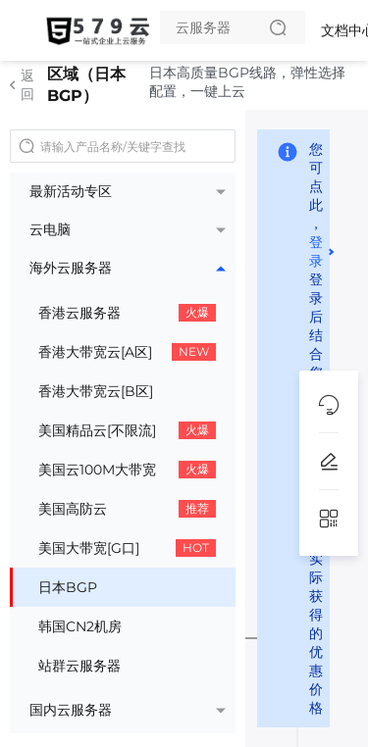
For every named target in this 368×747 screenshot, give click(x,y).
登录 (316, 251)
